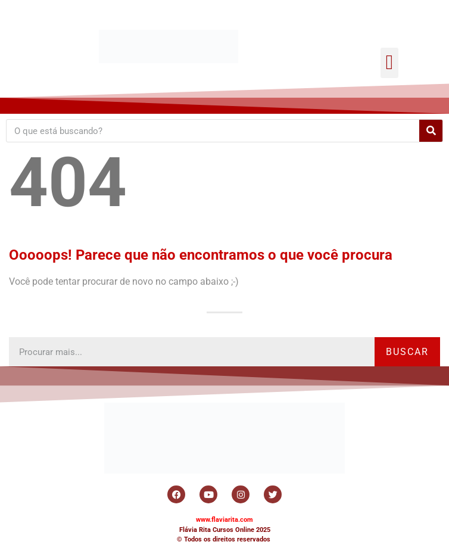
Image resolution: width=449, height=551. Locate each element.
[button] (389, 63)
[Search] (430, 131)
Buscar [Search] (407, 351)
